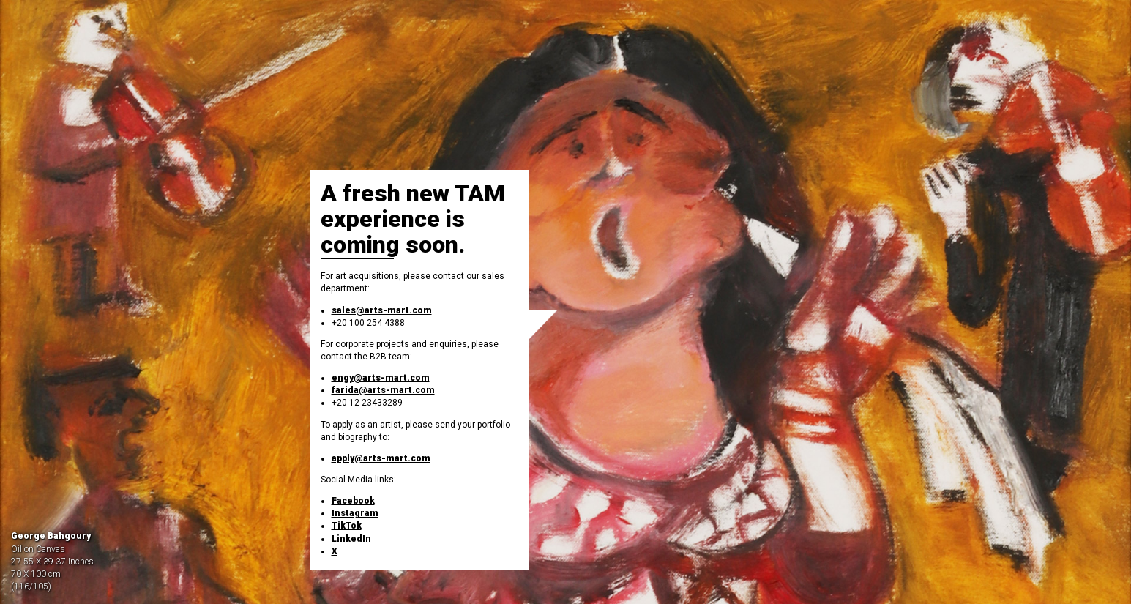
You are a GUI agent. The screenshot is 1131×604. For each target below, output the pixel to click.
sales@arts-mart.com (382, 310)
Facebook (353, 501)
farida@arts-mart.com (383, 390)
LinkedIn (351, 539)
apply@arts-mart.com (381, 458)
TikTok (347, 526)
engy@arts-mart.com (381, 378)
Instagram (355, 513)
